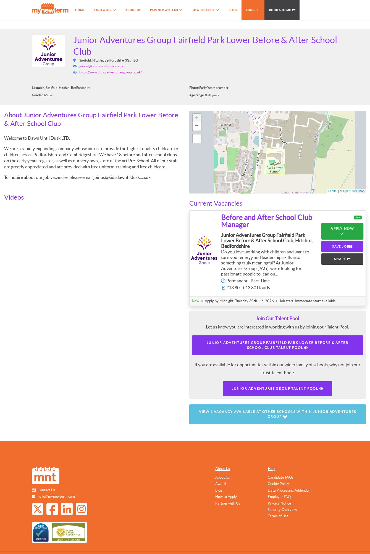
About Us (222, 469)
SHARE (342, 259)
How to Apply (226, 497)
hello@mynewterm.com (56, 496)
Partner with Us (227, 503)
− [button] (196, 126)
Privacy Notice (279, 503)
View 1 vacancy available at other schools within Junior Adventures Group (277, 414)
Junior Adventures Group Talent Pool (277, 388)
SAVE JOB (342, 246)
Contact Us (46, 490)
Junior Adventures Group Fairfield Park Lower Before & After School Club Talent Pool (277, 345)
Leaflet (332, 191)
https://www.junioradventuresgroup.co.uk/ (110, 72)
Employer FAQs (280, 497)
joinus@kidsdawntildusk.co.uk (101, 66)
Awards (221, 484)
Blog (218, 490)
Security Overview (282, 510)
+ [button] (196, 118)
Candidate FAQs (280, 477)
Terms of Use (278, 516)
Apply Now (342, 231)
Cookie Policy (278, 484)
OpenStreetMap (353, 191)
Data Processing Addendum (290, 490)
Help (271, 469)
